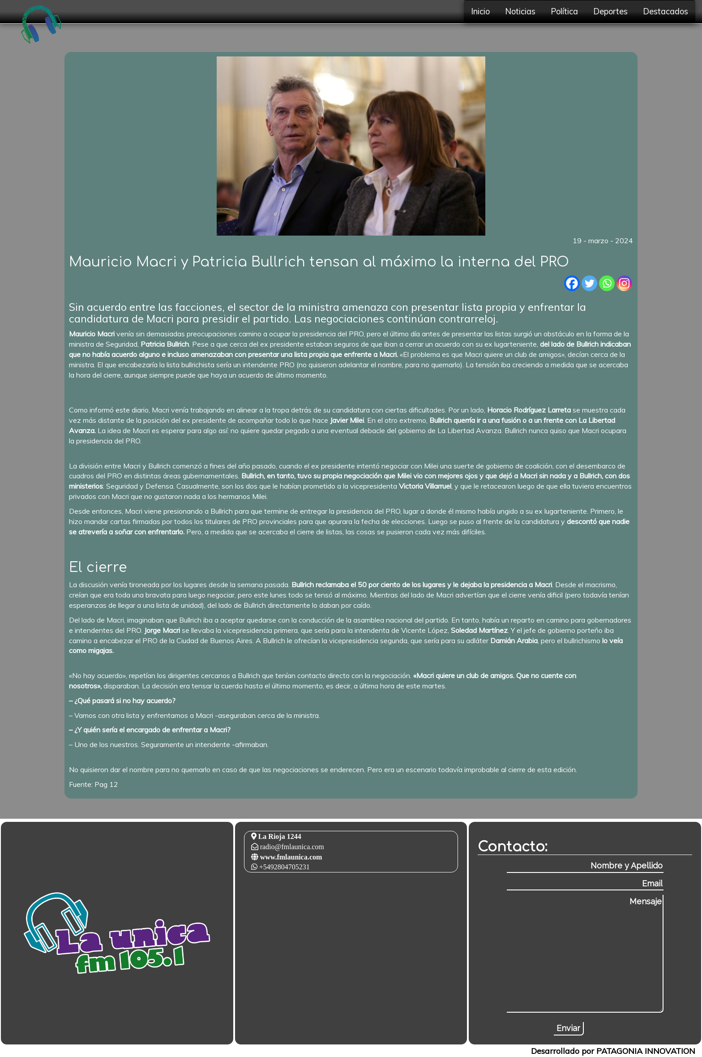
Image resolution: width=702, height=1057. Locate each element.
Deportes (610, 11)
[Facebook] (572, 283)
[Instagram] (624, 283)
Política (564, 11)
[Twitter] (589, 283)
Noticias (520, 11)
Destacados (665, 11)
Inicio (480, 11)
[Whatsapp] (607, 283)
